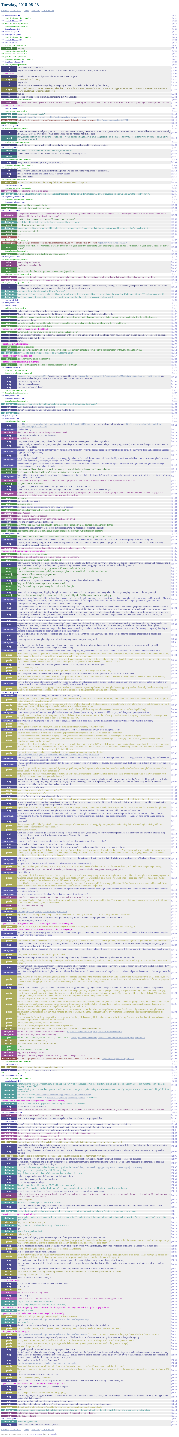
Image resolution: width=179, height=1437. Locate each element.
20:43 (174, 1106)
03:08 (175, 24)
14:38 (175, 274)
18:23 (175, 938)
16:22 (175, 396)
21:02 (174, 1133)
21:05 (174, 1151)
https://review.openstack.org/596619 (33, 376)
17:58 (174, 730)
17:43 (174, 660)
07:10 (175, 45)
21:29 (174, 1260)
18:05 (174, 758)
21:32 (174, 1271)
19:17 (174, 1070)
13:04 (174, 162)
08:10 (175, 62)
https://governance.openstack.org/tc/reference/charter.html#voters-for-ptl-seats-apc (53, 1319)
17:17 (174, 445)
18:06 (174, 769)
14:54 (174, 291)
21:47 (174, 1380)
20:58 (175, 1121)
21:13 (174, 1225)
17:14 (174, 432)
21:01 (174, 1130)
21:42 (174, 1337)
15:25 (174, 365)
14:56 (174, 297)
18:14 (174, 847)
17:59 (174, 740)
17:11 (174, 429)
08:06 (175, 59)
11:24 (175, 126)
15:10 (174, 347)
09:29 (174, 82)
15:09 (174, 344)
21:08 (174, 1170)
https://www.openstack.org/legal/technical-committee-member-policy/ (47, 1363)
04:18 (175, 26)
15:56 (174, 377)
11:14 (174, 120)
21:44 (174, 1363)
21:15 (174, 1231)
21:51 (174, 1392)
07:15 (174, 48)
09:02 (174, 70)
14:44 (174, 280)
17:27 (174, 564)
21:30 (174, 1264)
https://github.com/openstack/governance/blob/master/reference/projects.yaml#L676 (108, 1037)
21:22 (174, 1241)
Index (26, 10)
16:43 (175, 418)
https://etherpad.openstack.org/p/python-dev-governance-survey (63, 1095)
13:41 (174, 191)
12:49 (174, 153)
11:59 (175, 128)
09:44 (175, 100)
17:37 (174, 614)
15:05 (175, 305)
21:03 (174, 1139)
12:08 (174, 132)
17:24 (174, 528)
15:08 (174, 323)
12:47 (174, 150)
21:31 (174, 1268)
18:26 (174, 967)
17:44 (174, 670)
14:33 (174, 247)
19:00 (174, 1049)
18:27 (174, 979)
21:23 (174, 1246)
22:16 (174, 1413)
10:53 (174, 114)
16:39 (175, 416)
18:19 (174, 884)
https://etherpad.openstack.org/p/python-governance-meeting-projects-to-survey (107, 1167)
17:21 (174, 472)
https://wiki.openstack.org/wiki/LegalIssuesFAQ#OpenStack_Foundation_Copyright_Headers (119, 376)
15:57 (174, 387)
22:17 (174, 1421)
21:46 (174, 1370)
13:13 (175, 168)
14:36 (174, 262)
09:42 (174, 94)
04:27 (175, 32)
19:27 (175, 1075)
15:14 (174, 353)
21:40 (174, 1325)
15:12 (174, 350)
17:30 (174, 599)
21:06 (174, 1156)
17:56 (174, 721)
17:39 (174, 624)
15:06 (175, 308)
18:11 (174, 821)
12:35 (175, 142)
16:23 (175, 398)
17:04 (174, 425)
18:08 (174, 790)
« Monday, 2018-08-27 (11, 10)
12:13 (174, 138)
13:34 (175, 185)
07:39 (175, 51)
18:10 (174, 807)
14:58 (175, 303)
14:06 (174, 219)
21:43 (174, 1343)
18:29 (174, 993)
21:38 (174, 1316)
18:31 (174, 1004)
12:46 (175, 148)
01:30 (175, 15)
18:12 (174, 834)
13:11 (175, 165)
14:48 (175, 283)
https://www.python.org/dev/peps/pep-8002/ (66, 1098)
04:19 (175, 29)
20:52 (174, 1118)
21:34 (174, 1283)
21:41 (174, 1331)
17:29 (174, 592)
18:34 (174, 1025)
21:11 (174, 1207)
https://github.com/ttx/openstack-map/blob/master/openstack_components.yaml (51, 117)
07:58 (175, 54)
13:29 (175, 180)
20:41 (174, 1090)
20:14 (175, 1078)
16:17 (175, 393)
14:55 (174, 294)
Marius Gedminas (35, 1434)
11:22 (174, 123)
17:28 (174, 586)
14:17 (175, 240)
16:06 (175, 390)
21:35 (174, 1295)
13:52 (175, 202)
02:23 (175, 18)
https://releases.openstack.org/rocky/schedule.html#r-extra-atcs (94, 1031)
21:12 (174, 1218)
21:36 (174, 1301)
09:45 (174, 105)
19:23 (175, 1073)
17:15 (174, 441)
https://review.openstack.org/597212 (118, 1058)
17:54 (174, 716)
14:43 (174, 277)
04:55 (175, 34)
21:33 (174, 1274)
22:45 (174, 1424)
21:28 (174, 1256)
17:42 (174, 646)
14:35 (175, 259)
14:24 (174, 243)
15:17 (174, 356)
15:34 (175, 370)
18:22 (174, 926)
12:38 (174, 145)
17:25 (174, 548)
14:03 (174, 205)
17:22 (174, 486)
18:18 (174, 878)
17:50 (174, 688)
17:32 (174, 608)
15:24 (174, 359)
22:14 (174, 1410)
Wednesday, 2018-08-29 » (42, 10)
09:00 (174, 67)
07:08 (175, 43)
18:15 (174, 859)
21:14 (174, 1228)
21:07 (174, 1159)
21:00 (174, 1127)
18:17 (174, 869)
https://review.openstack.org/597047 (113, 120)
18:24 (174, 954)
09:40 (174, 89)
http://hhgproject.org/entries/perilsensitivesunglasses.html (42, 911)
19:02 (174, 1052)
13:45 (174, 194)
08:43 (175, 65)
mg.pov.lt (53, 1434)
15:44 (175, 373)
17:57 (174, 724)
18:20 (174, 894)
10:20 (175, 111)
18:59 (174, 1037)
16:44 (175, 421)
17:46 (174, 678)
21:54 (174, 1404)
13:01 (175, 159)
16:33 (174, 404)
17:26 (174, 560)
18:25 (174, 957)
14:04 (174, 215)
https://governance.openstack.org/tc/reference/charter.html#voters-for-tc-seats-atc (52, 1334)
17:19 (174, 465)
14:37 (174, 268)
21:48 (174, 1386)
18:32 (174, 1012)
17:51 (174, 700)
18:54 (174, 1028)
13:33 (174, 182)
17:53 (174, 709)
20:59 (174, 1124)
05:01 (175, 37)
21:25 (174, 1249)
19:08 (174, 1058)
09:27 (174, 79)
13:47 (175, 199)
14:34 (175, 257)
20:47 (174, 1109)
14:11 (174, 237)
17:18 (174, 459)
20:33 (175, 1081)
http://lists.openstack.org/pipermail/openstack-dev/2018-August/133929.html (56, 424)
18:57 (174, 1031)
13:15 (174, 174)
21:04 (174, 1146)
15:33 (175, 368)
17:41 (174, 642)
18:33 (174, 1018)
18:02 (174, 753)
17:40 (174, 635)
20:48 (174, 1115)
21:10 (174, 1188)
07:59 (175, 56)
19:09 (174, 1067)
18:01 (174, 746)
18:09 (174, 799)
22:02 (174, 1407)
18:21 (174, 914)
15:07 (174, 314)
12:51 (174, 156)
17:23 (174, 516)
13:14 (174, 171)
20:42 (174, 1103)
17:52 (174, 705)
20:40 (174, 1085)
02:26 (175, 21)
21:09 (174, 1176)
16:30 (175, 401)
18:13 (174, 844)
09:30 (174, 85)
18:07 (174, 775)
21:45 (174, 1366)
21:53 (174, 1397)
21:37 (174, 1310)
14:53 (174, 287)
